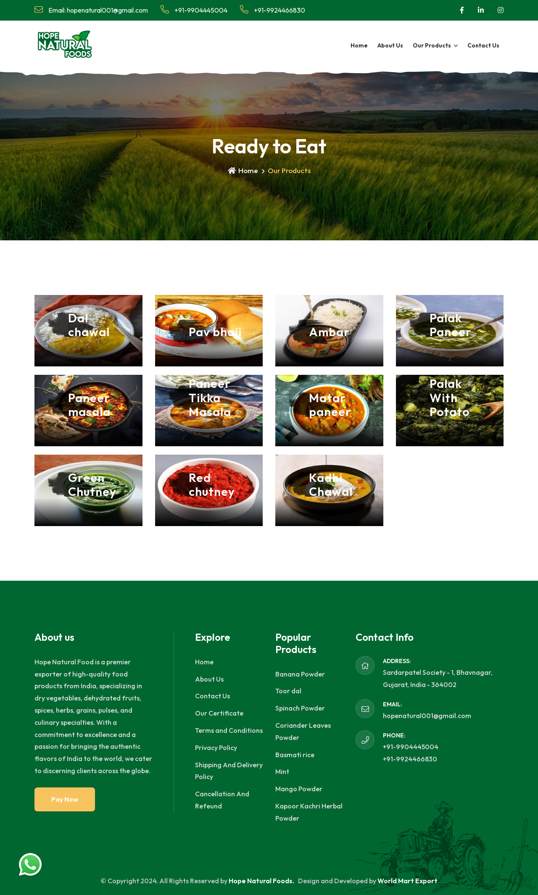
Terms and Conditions (229, 730)
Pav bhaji (215, 331)
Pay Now (64, 799)
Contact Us (212, 696)
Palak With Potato (449, 397)
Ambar (329, 331)
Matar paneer (330, 404)
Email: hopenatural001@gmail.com (91, 9)
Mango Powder (298, 788)
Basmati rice (294, 754)
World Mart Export (407, 881)
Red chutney (212, 484)
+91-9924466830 (272, 9)
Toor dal (288, 691)
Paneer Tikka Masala (210, 397)
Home (359, 45)
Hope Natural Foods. (262, 881)
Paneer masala (89, 404)
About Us (209, 679)
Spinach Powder (300, 708)
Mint (282, 771)
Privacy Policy (216, 747)
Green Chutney (92, 484)
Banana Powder (300, 674)
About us (390, 45)
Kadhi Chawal (331, 484)
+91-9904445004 (194, 9)
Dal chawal (89, 325)
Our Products (432, 45)
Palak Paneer (451, 325)
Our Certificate (219, 713)
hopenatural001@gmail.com (427, 715)
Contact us (483, 45)
